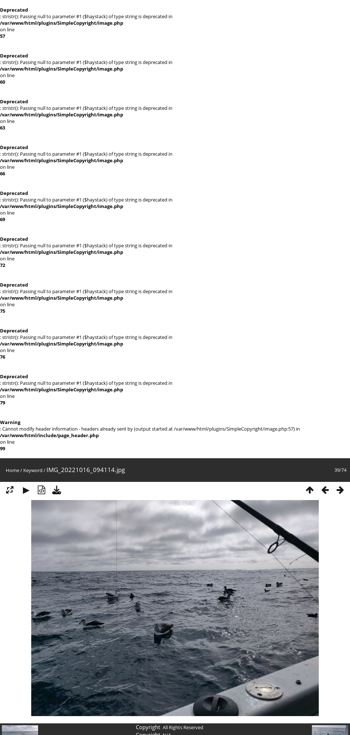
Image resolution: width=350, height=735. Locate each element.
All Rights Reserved (183, 727)
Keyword (32, 470)
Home (12, 470)
